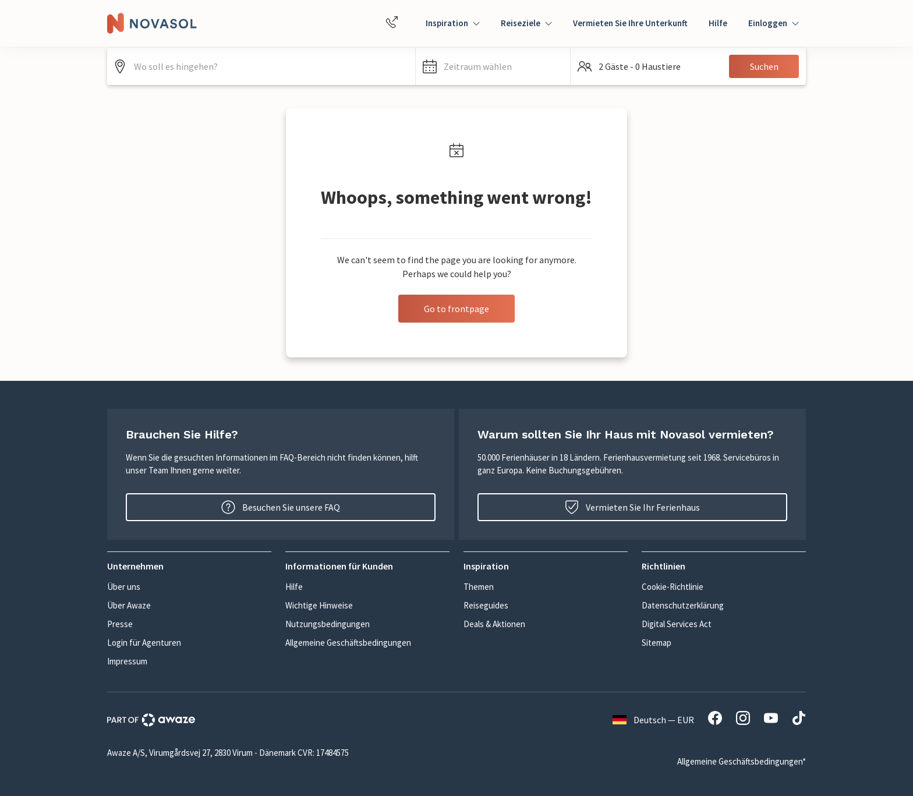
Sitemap (656, 642)
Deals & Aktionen (494, 623)
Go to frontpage (456, 308)
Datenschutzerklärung (683, 605)
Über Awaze (129, 605)
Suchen (764, 66)
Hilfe (718, 23)
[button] (493, 66)
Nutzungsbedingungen (327, 623)
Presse (120, 623)
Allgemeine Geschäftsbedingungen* (741, 761)
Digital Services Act (677, 623)
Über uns (123, 586)
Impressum (127, 661)
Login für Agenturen (144, 642)
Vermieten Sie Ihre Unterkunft (630, 23)
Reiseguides (485, 605)
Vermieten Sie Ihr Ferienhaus (632, 507)
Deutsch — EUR (653, 720)
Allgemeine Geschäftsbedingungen (348, 642)
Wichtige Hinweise (319, 605)
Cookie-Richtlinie (672, 586)
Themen (478, 586)
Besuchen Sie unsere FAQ (280, 507)
